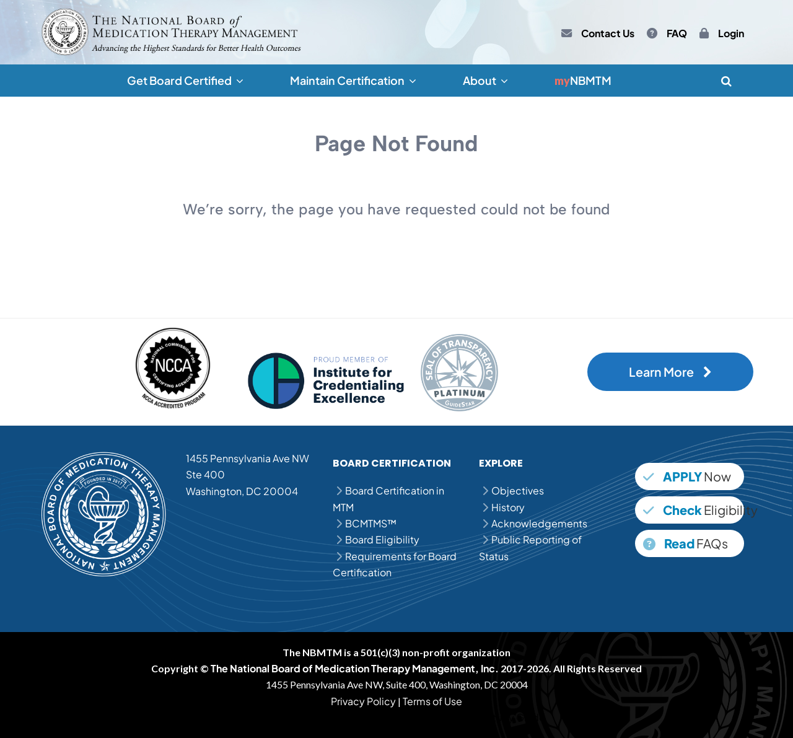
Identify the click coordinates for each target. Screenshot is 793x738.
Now (687, 476)
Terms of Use (432, 701)
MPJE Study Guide (503, 717)
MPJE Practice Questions (401, 717)
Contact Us (607, 33)
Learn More (670, 371)
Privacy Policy (363, 701)
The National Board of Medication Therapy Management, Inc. (355, 668)
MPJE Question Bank (295, 717)
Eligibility (693, 509)
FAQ (677, 33)
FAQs (685, 543)
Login (731, 33)
